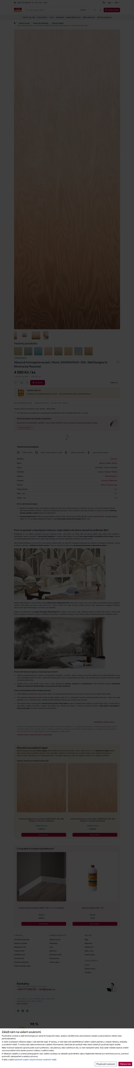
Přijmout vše (125, 1064)
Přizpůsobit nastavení (105, 1064)
